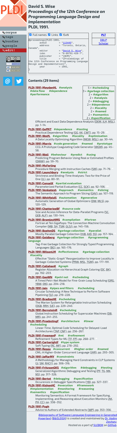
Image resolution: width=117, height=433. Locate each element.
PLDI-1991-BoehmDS (41, 237)
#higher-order (83, 355)
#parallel (95, 237)
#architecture (70, 327)
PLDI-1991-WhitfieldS (42, 204)
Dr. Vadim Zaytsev (111, 426)
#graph (63, 272)
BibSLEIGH (59, 424)
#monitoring (66, 395)
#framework (85, 391)
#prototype (104, 149)
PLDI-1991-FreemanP (42, 341)
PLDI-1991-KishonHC (41, 391)
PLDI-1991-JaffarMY (41, 363)
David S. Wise (72, 53)
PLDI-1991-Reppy (39, 355)
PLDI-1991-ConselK (40, 189)
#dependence (101, 110)
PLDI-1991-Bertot (39, 385)
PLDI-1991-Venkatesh (42, 196)
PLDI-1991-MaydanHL (42, 93)
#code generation (66, 149)
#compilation (71, 226)
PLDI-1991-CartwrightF (43, 348)
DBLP (103, 40)
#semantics (101, 121)
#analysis (100, 104)
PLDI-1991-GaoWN (40, 283)
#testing (82, 135)
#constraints (65, 363)
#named (100, 117)
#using (91, 160)
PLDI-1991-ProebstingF (43, 327)
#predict (76, 160)
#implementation (41, 395)
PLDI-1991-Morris (39, 149)
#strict (82, 178)
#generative (89, 204)
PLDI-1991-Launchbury (43, 178)
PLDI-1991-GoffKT (40, 135)
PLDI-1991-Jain (37, 294)
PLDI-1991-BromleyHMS (44, 226)
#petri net (61, 283)
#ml (61, 341)
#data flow (37, 97)
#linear (89, 327)
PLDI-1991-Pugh (38, 412)
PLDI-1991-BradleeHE (42, 305)
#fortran (90, 226)
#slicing (103, 196)
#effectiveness (68, 258)
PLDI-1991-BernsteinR (42, 316)
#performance (39, 100)
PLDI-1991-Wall (38, 160)
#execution (65, 391)
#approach (66, 196)
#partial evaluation (68, 189)
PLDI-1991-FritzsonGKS (43, 374)
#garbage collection (100, 97)
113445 (67, 43)
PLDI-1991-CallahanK (42, 272)
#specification (100, 124)
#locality (101, 114)
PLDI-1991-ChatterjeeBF (44, 215)
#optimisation (97, 142)
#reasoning (86, 395)
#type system (70, 348)
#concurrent (61, 355)
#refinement (76, 341)
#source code (71, 215)
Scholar (103, 43)
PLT (103, 34)
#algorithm (100, 100)
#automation (67, 204)
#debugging (101, 107)
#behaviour (59, 160)
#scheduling (100, 94)
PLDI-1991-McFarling (42, 171)
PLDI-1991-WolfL (39, 142)
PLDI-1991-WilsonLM (42, 258)
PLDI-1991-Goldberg (41, 243)
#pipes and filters (62, 294)
